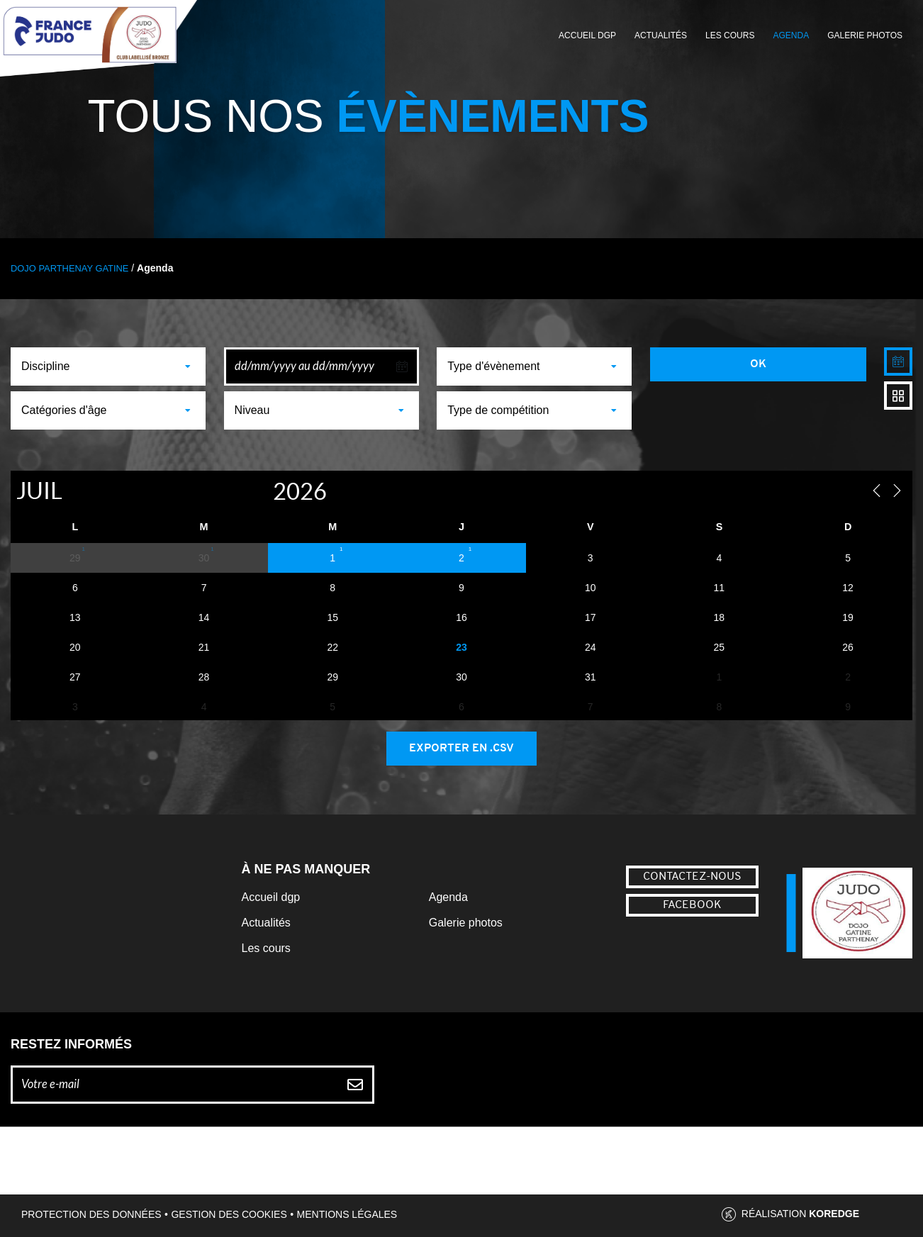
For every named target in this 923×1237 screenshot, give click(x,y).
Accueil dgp (271, 897)
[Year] (257, 491)
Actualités (660, 35)
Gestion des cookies (228, 1214)
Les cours (729, 35)
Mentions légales (347, 1214)
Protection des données (91, 1214)
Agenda (791, 35)
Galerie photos (864, 35)
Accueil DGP (587, 35)
